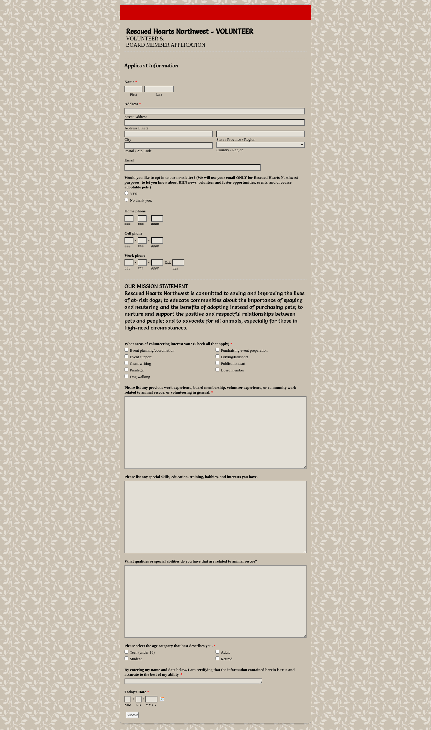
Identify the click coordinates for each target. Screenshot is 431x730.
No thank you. (141, 200)
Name (131, 81)
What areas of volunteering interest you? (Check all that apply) (178, 343)
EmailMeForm (215, 12)
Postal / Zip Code (138, 151)
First (133, 94)
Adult (225, 652)
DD (138, 704)
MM (128, 704)
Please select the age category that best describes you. (170, 645)
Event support (141, 357)
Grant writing (140, 363)
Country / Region (229, 150)
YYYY (151, 704)
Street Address (136, 116)
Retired (226, 659)
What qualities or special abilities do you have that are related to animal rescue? (191, 561)
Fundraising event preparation (244, 350)
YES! (134, 193)
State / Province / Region (235, 139)
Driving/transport (234, 357)
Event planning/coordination (152, 350)
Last (159, 94)
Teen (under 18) (142, 652)
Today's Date (137, 692)
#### (155, 224)
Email (129, 160)
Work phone (135, 255)
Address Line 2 (136, 128)
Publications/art (233, 363)
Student (136, 659)
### (127, 224)
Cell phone (133, 233)
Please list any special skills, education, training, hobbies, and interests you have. (191, 476)
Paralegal (137, 370)
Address (133, 104)
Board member (232, 370)
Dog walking (140, 376)
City (128, 139)
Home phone (135, 211)
